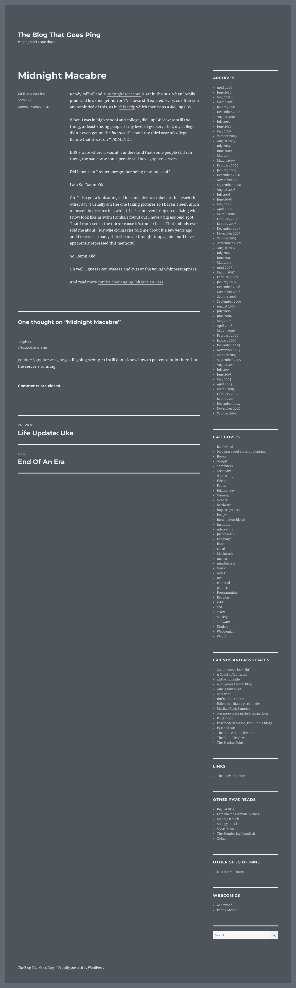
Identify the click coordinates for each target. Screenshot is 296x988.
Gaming (223, 495)
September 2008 (229, 185)
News (221, 573)
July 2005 (224, 370)
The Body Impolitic (231, 776)
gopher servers (163, 159)
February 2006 (227, 336)
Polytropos (225, 718)
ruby (220, 602)
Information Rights (231, 520)
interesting (225, 529)
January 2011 (226, 107)
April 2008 (224, 209)
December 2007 (228, 229)
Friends (222, 481)
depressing (225, 476)
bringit (222, 461)
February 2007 (227, 277)
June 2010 (224, 127)
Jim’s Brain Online (230, 699)
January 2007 (226, 282)
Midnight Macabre (124, 94)
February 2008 (227, 219)
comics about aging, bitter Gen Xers (130, 282)
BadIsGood (225, 447)
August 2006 (226, 306)
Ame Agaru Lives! (230, 689)
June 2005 (224, 374)
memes (222, 559)
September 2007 (229, 243)
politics (222, 588)
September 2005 (229, 360)
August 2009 (226, 141)
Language (224, 539)
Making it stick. (228, 819)
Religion (223, 597)
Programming (227, 593)
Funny (221, 486)
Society (222, 617)
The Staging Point (230, 743)
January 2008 (226, 224)
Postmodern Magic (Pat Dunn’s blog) (244, 723)
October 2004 (227, 413)
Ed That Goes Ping (31, 93)
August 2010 (226, 117)
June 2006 (224, 316)
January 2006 (227, 340)
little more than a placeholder (238, 704)
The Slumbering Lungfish (236, 834)
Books (221, 456)
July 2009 (224, 146)
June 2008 (224, 199)
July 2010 (223, 122)
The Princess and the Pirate (237, 733)
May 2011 (223, 97)
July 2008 (224, 195)
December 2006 (228, 287)
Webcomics (40, 106)
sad (219, 607)
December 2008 (228, 175)
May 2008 (224, 204)
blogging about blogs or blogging (241, 452)
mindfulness (226, 563)
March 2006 (226, 331)
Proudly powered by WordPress (81, 968)
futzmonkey (226, 490)
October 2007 (227, 238)
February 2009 (227, 165)
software (223, 622)
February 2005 (227, 394)
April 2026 (224, 88)
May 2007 (224, 263)
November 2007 (228, 233)
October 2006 (227, 297)
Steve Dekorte (227, 829)
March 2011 (225, 102)
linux (221, 544)
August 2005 (226, 365)
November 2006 (228, 292)
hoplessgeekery (228, 510)
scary (221, 612)
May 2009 (224, 156)
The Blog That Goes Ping (59, 35)
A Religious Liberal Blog (234, 684)
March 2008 (226, 214)
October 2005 (227, 355)
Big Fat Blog (225, 809)
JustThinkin (226, 534)
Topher (24, 342)
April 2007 (224, 268)
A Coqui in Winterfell (232, 675)
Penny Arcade (227, 910)
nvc (219, 578)
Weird (221, 636)
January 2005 (226, 399)
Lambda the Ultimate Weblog (238, 814)
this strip (127, 107)
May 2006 (224, 321)
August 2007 (226, 248)
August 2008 (226, 190)
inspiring (224, 525)
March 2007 (226, 272)
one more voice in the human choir (242, 713)
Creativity (224, 471)
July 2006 (224, 311)
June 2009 (224, 151)
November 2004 (228, 409)
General (24, 106)
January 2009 (227, 170)
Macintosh (225, 554)
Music (221, 568)
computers (225, 466)
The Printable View (231, 738)
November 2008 (228, 180)
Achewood (224, 905)
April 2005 (224, 384)
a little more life (228, 679)
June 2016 (224, 92)
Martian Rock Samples (233, 709)
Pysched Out (226, 728)
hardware (224, 505)
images (222, 515)
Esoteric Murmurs (230, 872)
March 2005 (226, 389)
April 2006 (224, 326)
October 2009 (227, 136)
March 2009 (226, 161)
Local (221, 549)
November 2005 (228, 350)
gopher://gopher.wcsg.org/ (43, 360)
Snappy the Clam (229, 824)
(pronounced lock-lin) (233, 670)
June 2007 (224, 258)
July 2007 (224, 253)
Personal (223, 583)
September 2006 (229, 302)
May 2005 (224, 379)
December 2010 (228, 112)
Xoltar (221, 839)
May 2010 (224, 131)
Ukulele (222, 627)
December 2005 (228, 345)
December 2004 (228, 404)
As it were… (225, 694)
